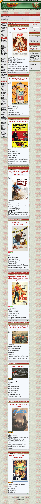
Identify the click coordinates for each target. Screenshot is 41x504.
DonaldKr (31, 55)
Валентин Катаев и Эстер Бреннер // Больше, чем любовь (3, 84)
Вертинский (3, 72)
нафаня (2, 130)
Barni (2, 114)
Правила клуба (12, 0)
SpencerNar (35, 55)
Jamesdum (31, 56)
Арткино (3, 26)
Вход (8, 9)
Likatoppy (31, 58)
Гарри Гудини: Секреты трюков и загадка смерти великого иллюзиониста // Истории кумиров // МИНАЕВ (4, 67)
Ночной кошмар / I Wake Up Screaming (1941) (4, 58)
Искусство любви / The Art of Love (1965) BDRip (3, 61)
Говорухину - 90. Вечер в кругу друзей (4, 103)
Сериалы (3, 28)
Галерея (29, 0)
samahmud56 (32, 57)
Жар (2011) (3, 113)
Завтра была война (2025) (13, 363)
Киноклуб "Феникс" (5, 11)
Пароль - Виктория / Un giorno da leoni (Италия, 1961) (17, 452)
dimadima (2, 111)
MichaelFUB (36, 56)
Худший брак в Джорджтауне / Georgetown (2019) (3, 133)
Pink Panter (31, 53)
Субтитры (33, 0)
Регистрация (12, 9)
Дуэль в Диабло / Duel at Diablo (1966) (4, 75)
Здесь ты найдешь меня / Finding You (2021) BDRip (3, 128)
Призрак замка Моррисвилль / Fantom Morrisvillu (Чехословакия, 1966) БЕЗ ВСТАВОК (3, 46)
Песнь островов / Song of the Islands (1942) (4, 54)
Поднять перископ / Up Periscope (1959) (15, 219)
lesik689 (2, 105)
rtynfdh (2, 119)
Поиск (23, 0)
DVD (2, 34)
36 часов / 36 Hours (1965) (3, 77)
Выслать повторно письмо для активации (33, 9)
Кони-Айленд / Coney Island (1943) (3, 51)
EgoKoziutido (36, 58)
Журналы (17, 0)
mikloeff (2, 86)
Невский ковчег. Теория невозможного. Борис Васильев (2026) (4, 117)
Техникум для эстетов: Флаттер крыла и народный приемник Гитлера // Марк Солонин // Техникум (3, 91)
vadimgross (36, 53)
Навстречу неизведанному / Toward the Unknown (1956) (18, 322)
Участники (26, 0)
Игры (2, 33)
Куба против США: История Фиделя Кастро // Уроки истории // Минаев (4, 98)
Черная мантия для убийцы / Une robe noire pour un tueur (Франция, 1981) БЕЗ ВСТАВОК (4, 109)
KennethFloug (32, 60)
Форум (20, 0)
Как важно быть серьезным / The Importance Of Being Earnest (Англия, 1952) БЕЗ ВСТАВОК (4, 123)
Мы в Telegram (37, 0)
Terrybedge (35, 59)
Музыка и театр (4, 27)
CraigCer (31, 59)
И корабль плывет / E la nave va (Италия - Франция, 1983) (4, 40)
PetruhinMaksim (32, 54)
